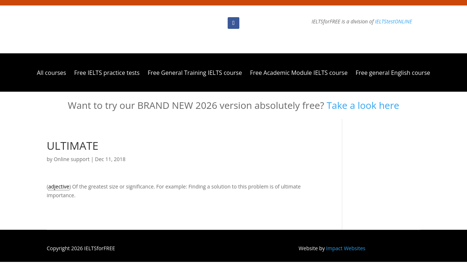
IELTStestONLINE (393, 21)
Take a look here (363, 105)
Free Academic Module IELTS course (299, 73)
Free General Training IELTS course (195, 73)
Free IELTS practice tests (106, 73)
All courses (51, 73)
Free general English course (393, 73)
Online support (71, 159)
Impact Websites (346, 248)
